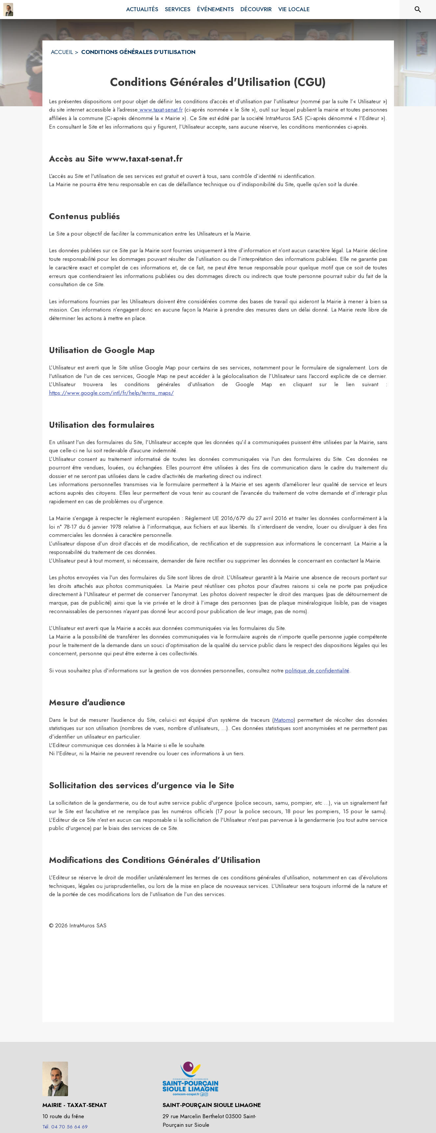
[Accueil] (8, 9)
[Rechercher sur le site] (418, 9)
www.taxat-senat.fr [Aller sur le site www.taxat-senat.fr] (160, 109)
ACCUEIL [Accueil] (62, 52)
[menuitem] (142, 9)
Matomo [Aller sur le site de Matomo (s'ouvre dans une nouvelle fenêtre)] (284, 720)
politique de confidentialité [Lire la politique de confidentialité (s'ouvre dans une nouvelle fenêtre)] (317, 670)
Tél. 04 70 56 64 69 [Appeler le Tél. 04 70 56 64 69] (65, 1126)
